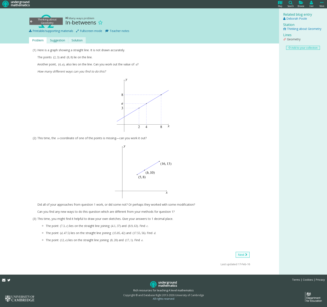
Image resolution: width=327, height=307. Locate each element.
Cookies (308, 280)
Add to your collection (303, 48)
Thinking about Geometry (302, 29)
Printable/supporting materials (51, 31)
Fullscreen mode (89, 31)
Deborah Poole (295, 18)
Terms (296, 280)
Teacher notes (117, 31)
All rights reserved (163, 299)
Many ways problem (79, 18)
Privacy (320, 280)
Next (242, 255)
